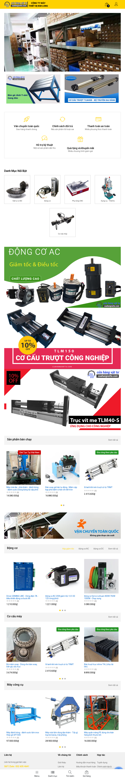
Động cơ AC (84, 549)
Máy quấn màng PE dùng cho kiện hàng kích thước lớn (99, 733)
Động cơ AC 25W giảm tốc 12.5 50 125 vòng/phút (60, 597)
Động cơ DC (99, 549)
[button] (61, 505)
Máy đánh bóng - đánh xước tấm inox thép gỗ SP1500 (22, 733)
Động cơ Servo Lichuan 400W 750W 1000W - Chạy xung (99, 597)
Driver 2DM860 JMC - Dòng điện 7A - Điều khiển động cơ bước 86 (22, 597)
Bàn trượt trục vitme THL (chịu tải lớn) (98, 665)
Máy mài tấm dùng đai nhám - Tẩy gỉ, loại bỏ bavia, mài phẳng (61, 733)
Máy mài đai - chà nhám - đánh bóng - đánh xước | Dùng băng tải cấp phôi (22, 488)
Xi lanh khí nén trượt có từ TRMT (98, 487)
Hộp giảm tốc (68, 549)
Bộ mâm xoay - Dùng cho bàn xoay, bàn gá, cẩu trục (21, 665)
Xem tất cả (113, 440)
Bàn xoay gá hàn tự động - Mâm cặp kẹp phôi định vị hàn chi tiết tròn (61, 488)
